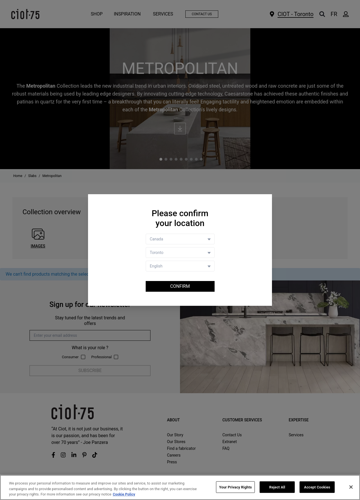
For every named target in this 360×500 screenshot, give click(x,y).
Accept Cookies (317, 487)
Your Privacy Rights (235, 487)
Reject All (277, 487)
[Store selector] (180, 252)
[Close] (351, 487)
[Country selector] (180, 239)
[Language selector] (180, 266)
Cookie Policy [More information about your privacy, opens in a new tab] (124, 494)
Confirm (180, 286)
